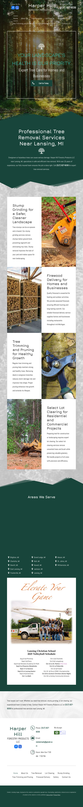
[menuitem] (15, 18)
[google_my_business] (17, 8)
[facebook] (13, 8)
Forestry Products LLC (41, 10)
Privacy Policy (57, 795)
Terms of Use (49, 795)
